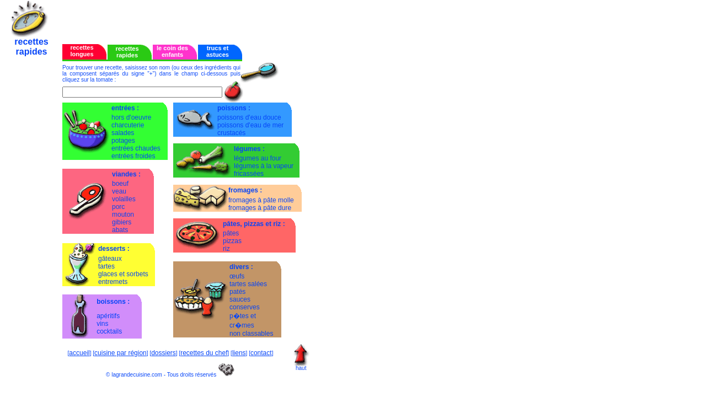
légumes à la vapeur (263, 166)
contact (261, 353)
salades (122, 133)
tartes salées (248, 284)
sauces (239, 299)
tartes (106, 266)
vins (102, 324)
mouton (123, 214)
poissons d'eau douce (249, 117)
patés (237, 292)
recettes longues (81, 50)
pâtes (231, 233)
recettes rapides (126, 51)
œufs (236, 276)
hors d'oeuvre (131, 117)
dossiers (163, 353)
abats (120, 230)
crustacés (231, 133)
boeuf (120, 183)
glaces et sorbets (123, 274)
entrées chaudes (136, 148)
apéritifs (108, 316)
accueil (79, 353)
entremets (112, 282)
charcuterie (127, 125)
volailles (124, 199)
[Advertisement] (191, 18)
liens (239, 353)
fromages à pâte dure (259, 208)
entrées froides (133, 156)
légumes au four (257, 158)
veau (119, 191)
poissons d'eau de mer (250, 125)
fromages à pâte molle (261, 200)
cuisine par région (120, 353)
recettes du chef (203, 353)
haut (301, 368)
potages (123, 140)
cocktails (109, 331)
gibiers (121, 222)
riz (226, 249)
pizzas (232, 241)
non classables (251, 333)
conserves (244, 307)
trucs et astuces (217, 51)
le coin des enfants (172, 51)
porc (118, 207)
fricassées (249, 174)
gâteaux (110, 258)
